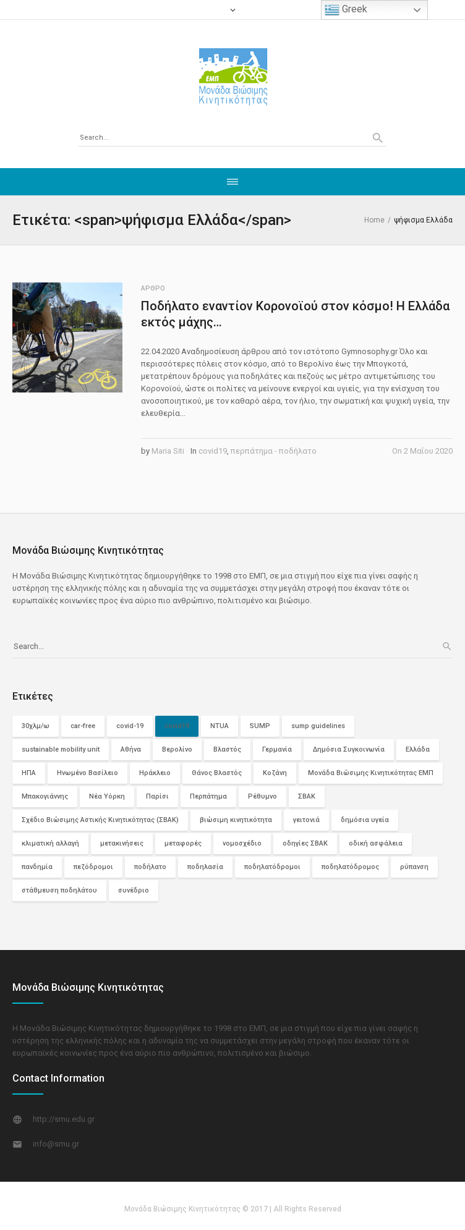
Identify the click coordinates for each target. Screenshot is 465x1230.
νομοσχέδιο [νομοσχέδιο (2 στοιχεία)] (242, 843)
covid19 (212, 451)
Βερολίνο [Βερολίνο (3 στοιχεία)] (177, 749)
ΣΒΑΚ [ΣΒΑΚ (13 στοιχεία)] (306, 796)
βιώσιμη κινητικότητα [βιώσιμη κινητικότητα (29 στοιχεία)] (236, 820)
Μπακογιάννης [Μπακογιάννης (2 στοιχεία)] (45, 796)
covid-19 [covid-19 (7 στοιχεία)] (129, 726)
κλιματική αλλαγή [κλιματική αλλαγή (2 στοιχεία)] (50, 843)
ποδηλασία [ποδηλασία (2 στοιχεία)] (205, 867)
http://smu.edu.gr (64, 1119)
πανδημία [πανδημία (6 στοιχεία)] (37, 867)
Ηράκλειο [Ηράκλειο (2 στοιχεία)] (155, 773)
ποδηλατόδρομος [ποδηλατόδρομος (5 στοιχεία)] (350, 867)
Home (374, 220)
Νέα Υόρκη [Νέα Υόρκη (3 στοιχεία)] (107, 796)
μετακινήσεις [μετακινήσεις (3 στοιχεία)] (121, 843)
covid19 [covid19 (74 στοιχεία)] (176, 726)
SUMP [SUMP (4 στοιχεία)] (260, 726)
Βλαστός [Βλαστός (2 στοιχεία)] (227, 749)
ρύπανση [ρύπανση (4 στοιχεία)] (414, 867)
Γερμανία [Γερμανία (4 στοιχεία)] (277, 749)
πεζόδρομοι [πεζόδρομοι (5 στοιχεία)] (93, 867)
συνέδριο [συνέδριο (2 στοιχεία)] (133, 890)
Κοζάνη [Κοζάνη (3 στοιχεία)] (275, 773)
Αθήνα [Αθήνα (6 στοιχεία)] (131, 749)
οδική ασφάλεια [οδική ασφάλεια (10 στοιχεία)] (376, 843)
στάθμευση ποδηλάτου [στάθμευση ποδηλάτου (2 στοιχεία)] (59, 890)
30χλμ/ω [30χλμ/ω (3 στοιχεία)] (35, 726)
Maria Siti (167, 451)
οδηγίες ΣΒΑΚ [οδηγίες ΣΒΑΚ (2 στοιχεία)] (305, 843)
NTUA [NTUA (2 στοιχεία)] (219, 726)
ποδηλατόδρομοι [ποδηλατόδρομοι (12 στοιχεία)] (272, 867)
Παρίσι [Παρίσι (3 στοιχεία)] (157, 796)
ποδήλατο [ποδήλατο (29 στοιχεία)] (150, 867)
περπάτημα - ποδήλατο (274, 451)
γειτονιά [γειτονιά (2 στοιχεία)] (306, 820)
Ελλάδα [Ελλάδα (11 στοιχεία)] (418, 749)
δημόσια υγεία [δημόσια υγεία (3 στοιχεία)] (365, 820)
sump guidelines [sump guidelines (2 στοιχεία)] (318, 726)
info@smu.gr (56, 1143)
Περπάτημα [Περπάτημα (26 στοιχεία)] (208, 796)
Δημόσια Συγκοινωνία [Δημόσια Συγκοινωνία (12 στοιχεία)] (349, 749)
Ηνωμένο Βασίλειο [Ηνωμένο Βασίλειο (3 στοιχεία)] (87, 773)
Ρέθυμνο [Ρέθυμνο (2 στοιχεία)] (262, 796)
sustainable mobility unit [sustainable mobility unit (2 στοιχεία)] (61, 749)
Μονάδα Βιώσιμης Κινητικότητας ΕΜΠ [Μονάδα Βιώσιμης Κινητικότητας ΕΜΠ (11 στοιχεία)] (370, 773)
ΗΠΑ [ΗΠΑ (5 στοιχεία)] (29, 773)
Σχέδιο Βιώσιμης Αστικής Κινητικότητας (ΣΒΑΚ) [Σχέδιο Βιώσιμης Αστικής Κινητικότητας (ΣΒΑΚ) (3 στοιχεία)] (100, 820)
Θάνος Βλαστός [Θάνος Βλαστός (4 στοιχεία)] (217, 773)
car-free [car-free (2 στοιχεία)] (82, 726)
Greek (346, 9)
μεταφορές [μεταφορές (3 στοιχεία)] (183, 843)
